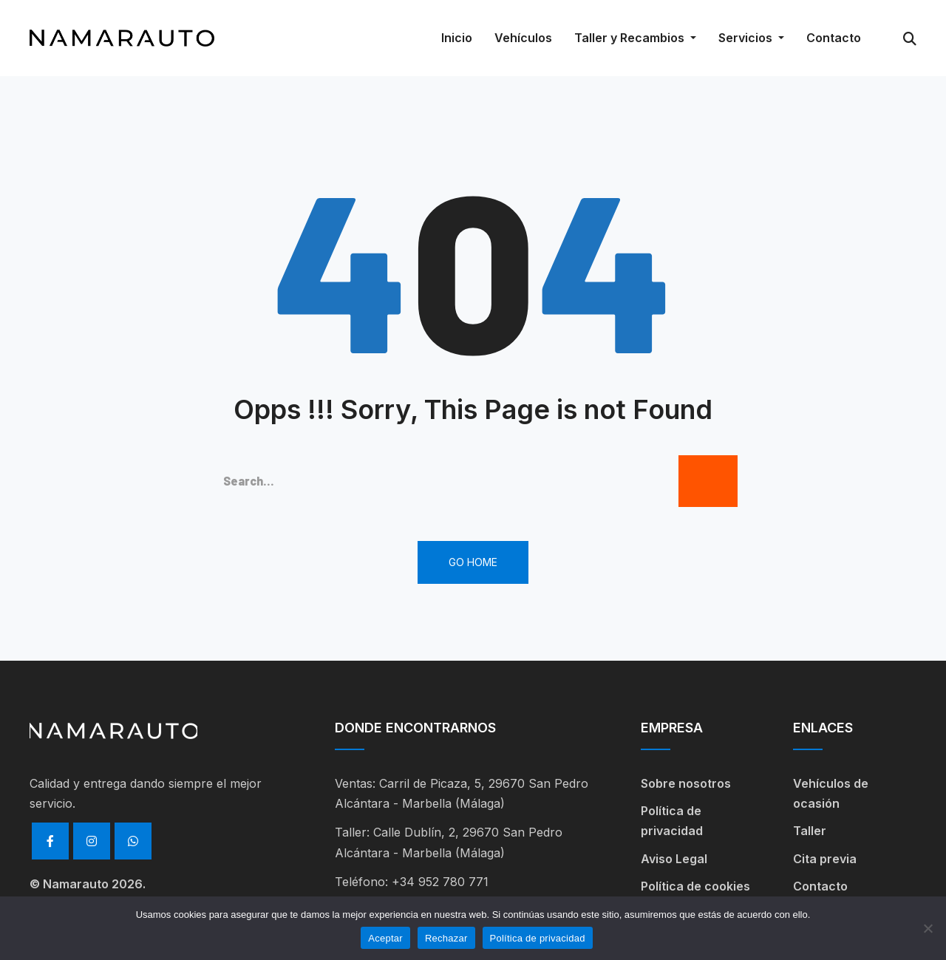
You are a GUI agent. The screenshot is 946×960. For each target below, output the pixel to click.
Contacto (820, 886)
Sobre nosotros (686, 783)
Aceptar (385, 938)
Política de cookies (695, 886)
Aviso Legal (674, 858)
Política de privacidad (672, 820)
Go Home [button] (473, 562)
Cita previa (825, 858)
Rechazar (446, 938)
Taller (809, 830)
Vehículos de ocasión (830, 793)
